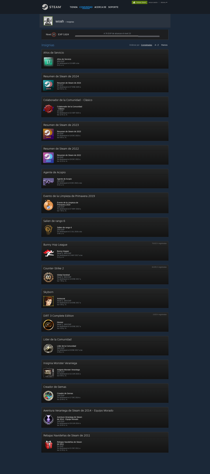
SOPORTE (113, 7)
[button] (105, 59)
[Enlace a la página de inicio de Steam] (54, 9)
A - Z (157, 45)
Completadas (146, 45)
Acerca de (100, 7)
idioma (163, 2)
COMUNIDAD (86, 7)
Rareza (164, 45)
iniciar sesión (153, 2)
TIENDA (74, 7)
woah (60, 21)
